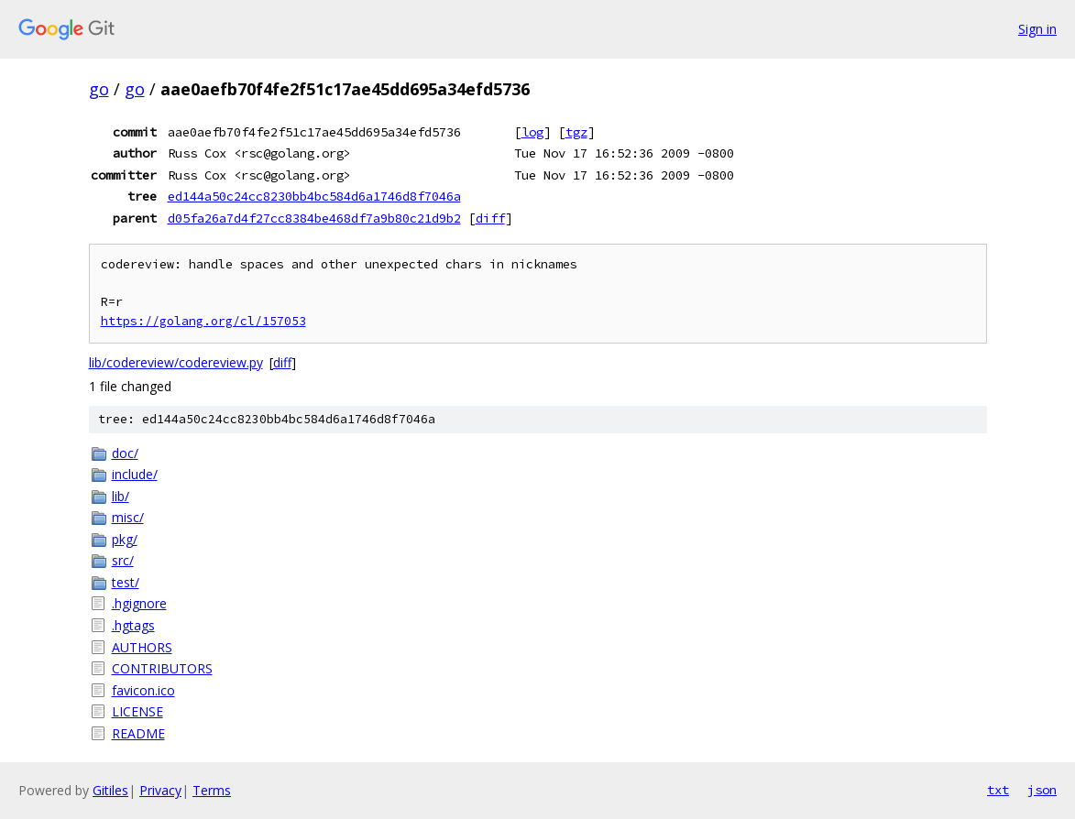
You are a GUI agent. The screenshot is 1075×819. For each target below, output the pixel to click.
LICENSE (137, 711)
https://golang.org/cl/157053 (203, 321)
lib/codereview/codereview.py (176, 362)
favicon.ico (143, 690)
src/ (123, 560)
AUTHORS (142, 647)
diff (490, 218)
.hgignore (139, 603)
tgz (576, 132)
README (138, 733)
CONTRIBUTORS (162, 668)
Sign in (1037, 29)
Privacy (160, 790)
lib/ (120, 496)
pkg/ (124, 539)
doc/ (125, 453)
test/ (125, 582)
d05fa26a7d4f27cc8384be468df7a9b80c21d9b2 (314, 218)
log (532, 132)
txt (998, 789)
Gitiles (110, 790)
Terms (211, 790)
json (1042, 789)
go (99, 89)
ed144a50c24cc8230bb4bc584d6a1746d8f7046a (314, 196)
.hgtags (133, 625)
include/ (135, 474)
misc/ (128, 517)
